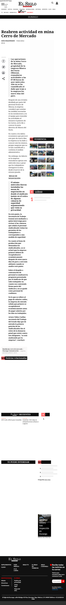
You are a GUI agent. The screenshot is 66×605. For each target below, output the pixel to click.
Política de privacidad (17, 581)
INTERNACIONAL (30, 9)
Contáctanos (5, 585)
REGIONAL (15, 9)
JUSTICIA (10, 9)
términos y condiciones (57, 589)
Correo (4, 74)
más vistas (47, 479)
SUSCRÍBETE (30, 12)
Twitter (3, 68)
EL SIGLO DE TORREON (35, 566)
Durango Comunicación (11, 351)
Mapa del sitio (17, 589)
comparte (3, 80)
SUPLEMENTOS (6, 565)
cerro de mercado (16, 349)
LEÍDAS (38, 191)
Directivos (4, 583)
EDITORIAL (38, 9)
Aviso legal (16, 585)
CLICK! (3, 567)
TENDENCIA (40, 139)
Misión (3, 580)
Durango (33, 17)
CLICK (49, 9)
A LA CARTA (16, 569)
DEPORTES (44, 9)
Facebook (3, 62)
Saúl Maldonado (8, 41)
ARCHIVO (6, 12)
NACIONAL (22, 9)
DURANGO (4, 9)
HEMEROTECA (13, 12)
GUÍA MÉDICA (16, 565)
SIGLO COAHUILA (44, 565)
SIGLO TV (26, 565)
